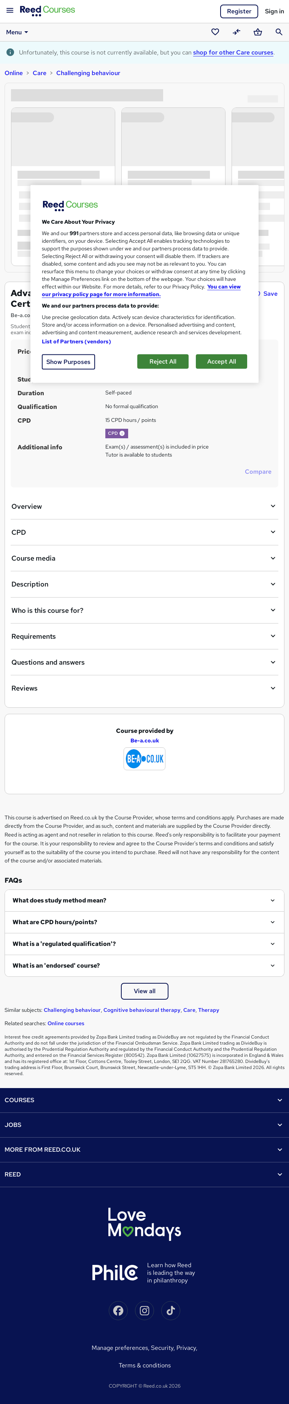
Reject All (162, 361)
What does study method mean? (59, 900)
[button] (122, 433)
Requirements (144, 636)
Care (39, 73)
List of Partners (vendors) (76, 341)
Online (14, 73)
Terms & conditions (145, 1365)
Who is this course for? (144, 610)
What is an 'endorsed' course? (56, 966)
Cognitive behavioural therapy (142, 1010)
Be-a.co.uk (144, 740)
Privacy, (186, 1348)
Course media (144, 558)
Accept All (221, 361)
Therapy (208, 1010)
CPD (144, 532)
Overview (144, 506)
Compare (258, 472)
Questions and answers (144, 662)
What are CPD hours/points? (55, 922)
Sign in (274, 11)
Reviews (144, 688)
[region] (144, 284)
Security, (163, 1348)
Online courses (66, 1023)
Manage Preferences (120, 1348)
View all (145, 991)
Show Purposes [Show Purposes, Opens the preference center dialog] (68, 361)
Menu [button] (18, 32)
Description (144, 584)
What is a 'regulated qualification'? (64, 944)
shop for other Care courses (233, 52)
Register (239, 11)
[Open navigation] (9, 11)
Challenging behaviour (88, 73)
